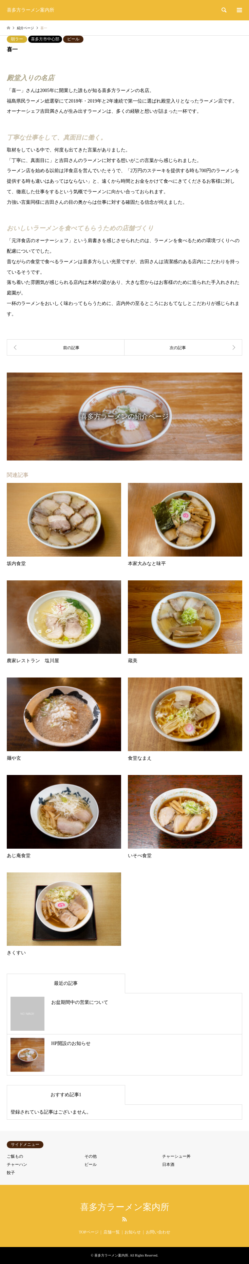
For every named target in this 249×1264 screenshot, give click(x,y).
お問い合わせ (158, 1232)
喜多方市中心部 (45, 39)
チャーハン (17, 1164)
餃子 (11, 1172)
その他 (90, 1156)
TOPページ (88, 1232)
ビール (73, 39)
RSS (124, 1219)
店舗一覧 (111, 1232)
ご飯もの (15, 1156)
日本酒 (168, 1164)
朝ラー (17, 39)
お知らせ (132, 1232)
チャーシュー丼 (176, 1156)
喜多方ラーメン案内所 (124, 1207)
